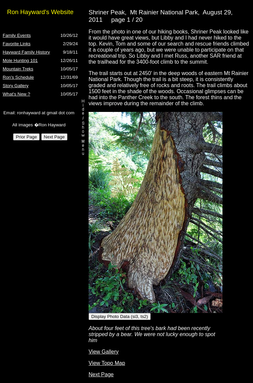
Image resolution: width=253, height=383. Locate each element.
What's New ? (16, 94)
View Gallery (104, 352)
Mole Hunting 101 (20, 60)
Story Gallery (16, 85)
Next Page (101, 374)
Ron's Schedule (18, 77)
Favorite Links (17, 43)
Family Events (17, 35)
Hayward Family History (26, 52)
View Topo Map (107, 363)
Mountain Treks (18, 68)
